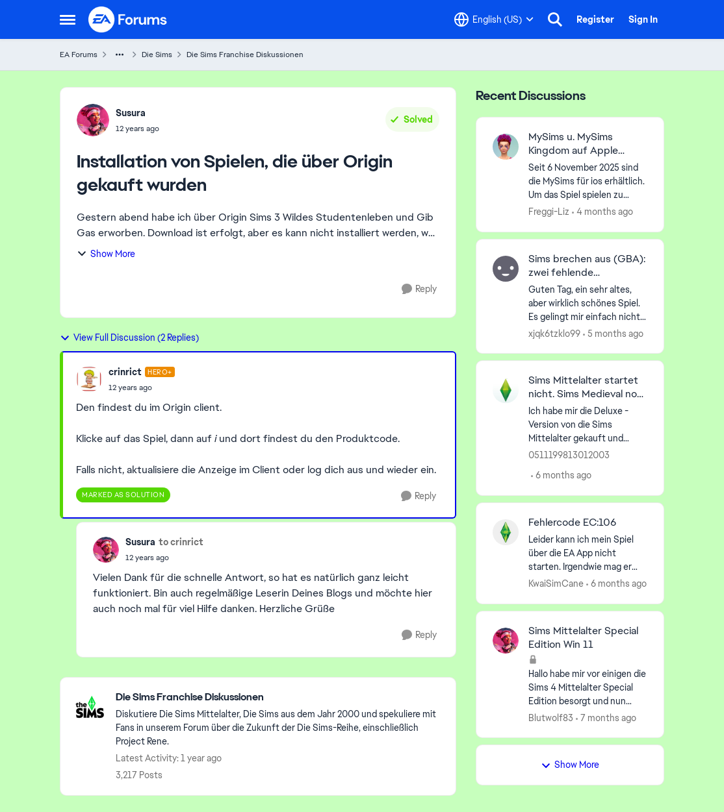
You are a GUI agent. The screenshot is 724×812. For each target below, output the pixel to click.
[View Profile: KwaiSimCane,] (506, 532)
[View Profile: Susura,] (93, 120)
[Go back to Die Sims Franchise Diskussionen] (279, 697)
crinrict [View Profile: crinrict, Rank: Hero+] (125, 372)
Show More (106, 254)
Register (595, 19)
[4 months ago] (602, 212)
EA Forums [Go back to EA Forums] (78, 54)
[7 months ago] (606, 717)
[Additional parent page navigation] (119, 54)
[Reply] (419, 289)
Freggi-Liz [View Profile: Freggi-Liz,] (548, 211)
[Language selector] (493, 19)
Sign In (643, 19)
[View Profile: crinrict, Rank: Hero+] (89, 379)
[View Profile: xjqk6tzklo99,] (506, 269)
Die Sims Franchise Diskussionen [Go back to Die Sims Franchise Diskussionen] (245, 54)
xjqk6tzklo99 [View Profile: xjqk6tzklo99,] (554, 333)
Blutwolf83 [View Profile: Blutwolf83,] (550, 717)
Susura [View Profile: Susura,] (131, 113)
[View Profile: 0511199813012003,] (506, 390)
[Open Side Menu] (67, 19)
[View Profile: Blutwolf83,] (506, 641)
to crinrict (181, 542)
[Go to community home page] (128, 19)
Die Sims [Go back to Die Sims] (157, 54)
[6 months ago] (561, 475)
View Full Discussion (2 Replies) (129, 337)
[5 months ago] (613, 333)
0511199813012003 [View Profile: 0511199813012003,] (569, 455)
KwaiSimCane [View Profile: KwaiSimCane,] (556, 583)
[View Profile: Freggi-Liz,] (506, 147)
